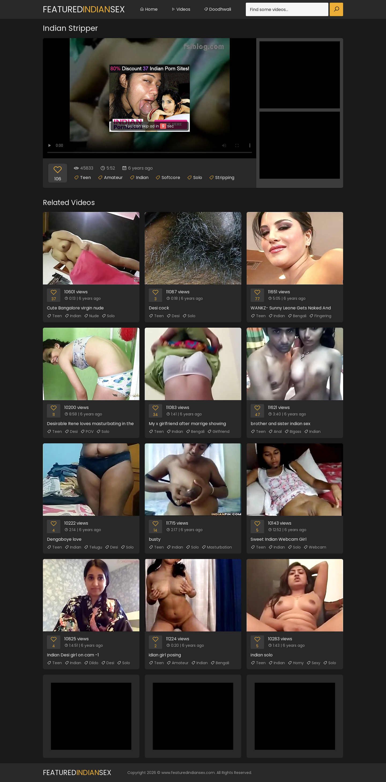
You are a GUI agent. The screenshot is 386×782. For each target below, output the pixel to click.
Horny (296, 663)
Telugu (93, 547)
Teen (85, 177)
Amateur (113, 177)
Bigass (292, 431)
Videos (180, 9)
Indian (142, 177)
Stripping (224, 177)
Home (149, 9)
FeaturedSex (84, 9)
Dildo (91, 663)
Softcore (171, 177)
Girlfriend (218, 431)
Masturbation (217, 547)
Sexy (313, 663)
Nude (91, 316)
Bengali (297, 316)
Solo (197, 177)
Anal (275, 431)
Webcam (314, 547)
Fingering (320, 316)
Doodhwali (217, 9)
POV (87, 431)
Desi (173, 316)
